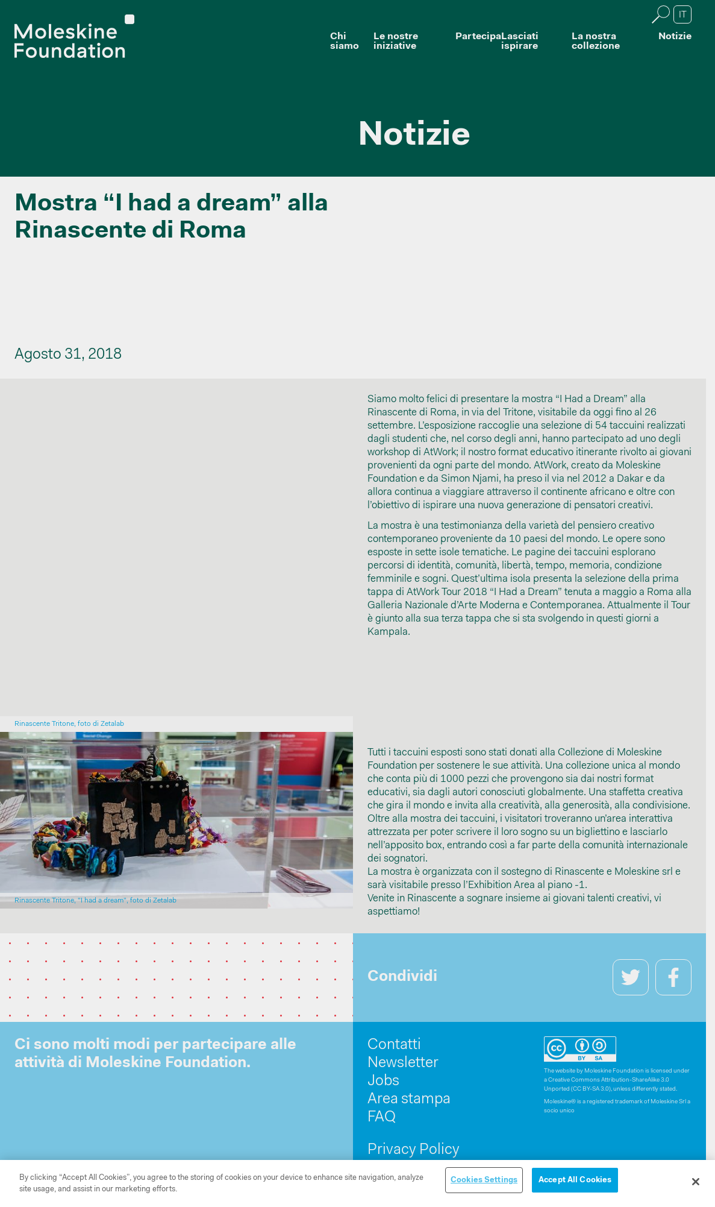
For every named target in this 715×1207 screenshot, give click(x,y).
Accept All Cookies (575, 1183)
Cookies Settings (484, 1183)
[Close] (695, 1184)
